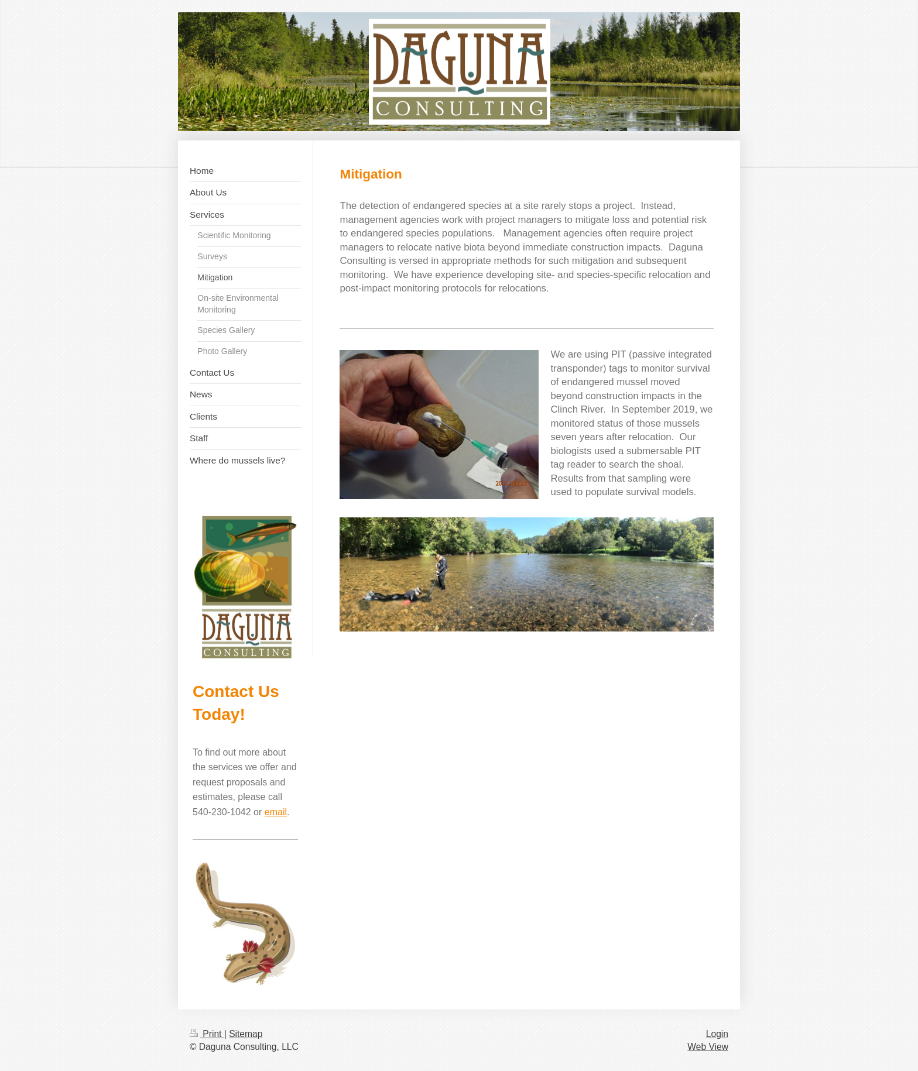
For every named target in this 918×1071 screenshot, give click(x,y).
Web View (707, 1047)
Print (207, 1034)
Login (717, 1034)
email (276, 812)
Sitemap (245, 1034)
